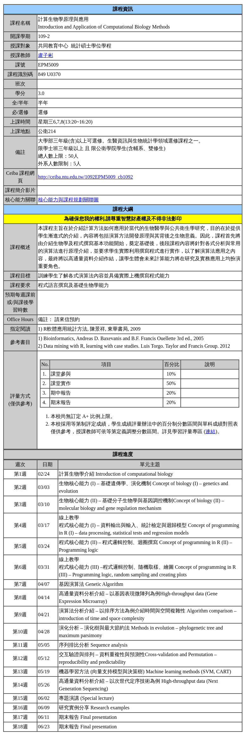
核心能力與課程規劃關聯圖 (68, 199)
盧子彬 (45, 55)
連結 (210, 431)
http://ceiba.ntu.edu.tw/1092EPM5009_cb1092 (85, 177)
